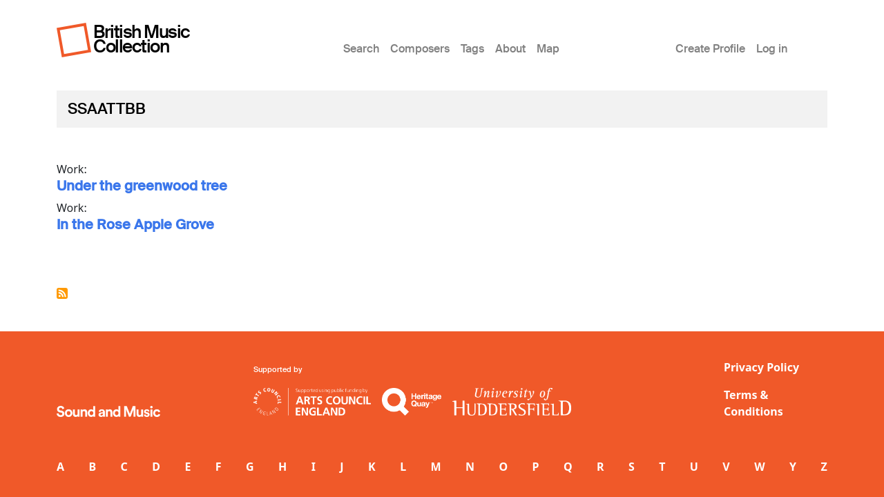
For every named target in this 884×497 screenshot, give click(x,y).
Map (548, 48)
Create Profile (710, 48)
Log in (771, 48)
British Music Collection (141, 39)
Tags (472, 48)
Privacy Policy (761, 367)
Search (361, 48)
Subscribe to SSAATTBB (62, 293)
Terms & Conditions (753, 403)
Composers (420, 48)
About (510, 48)
